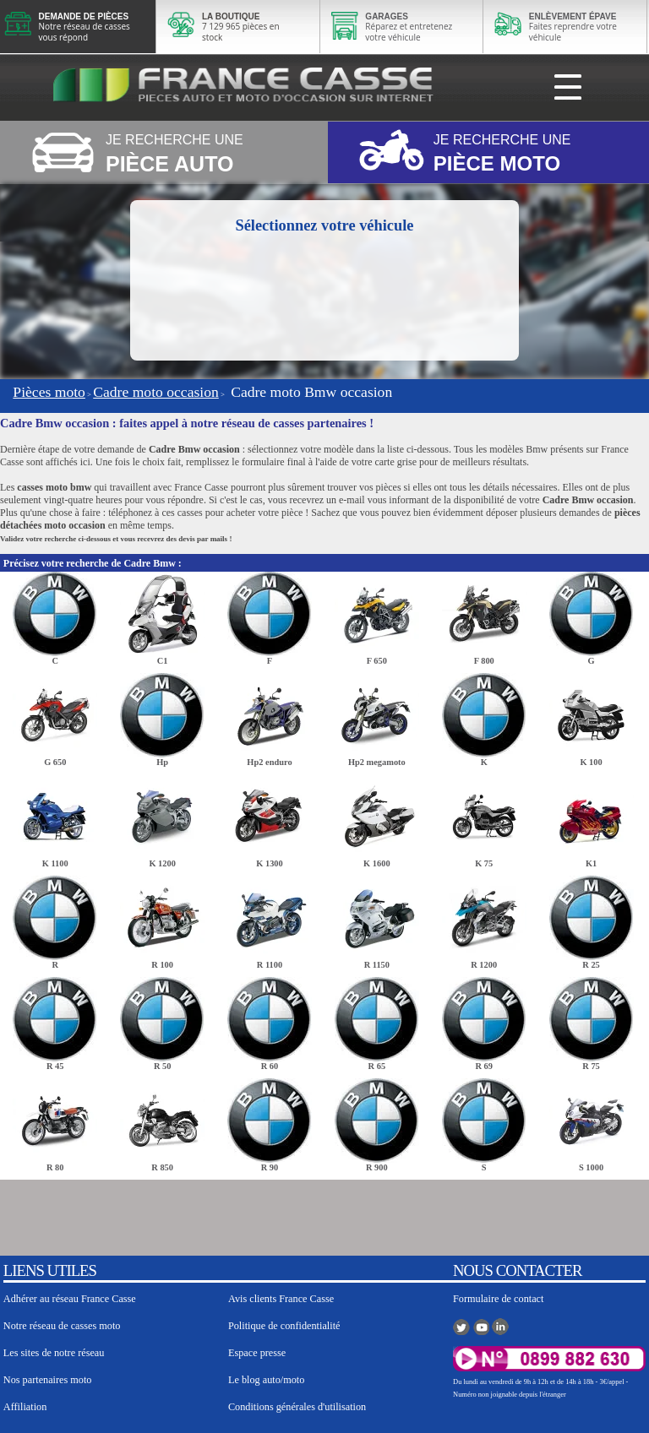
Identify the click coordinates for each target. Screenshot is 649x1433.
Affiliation (24, 1407)
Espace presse (257, 1353)
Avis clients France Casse (281, 1299)
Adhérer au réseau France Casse (69, 1299)
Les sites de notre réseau (54, 1353)
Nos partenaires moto (47, 1380)
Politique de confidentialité (284, 1326)
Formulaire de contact (498, 1299)
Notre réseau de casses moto (62, 1326)
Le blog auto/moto (266, 1380)
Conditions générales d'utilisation (297, 1407)
